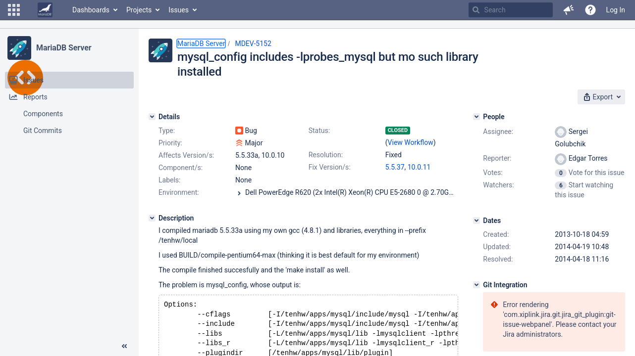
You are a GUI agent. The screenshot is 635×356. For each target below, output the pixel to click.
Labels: (169, 180)
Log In (615, 10)
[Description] (152, 218)
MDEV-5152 (253, 43)
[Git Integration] (476, 284)
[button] (14, 10)
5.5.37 (395, 167)
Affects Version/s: (186, 155)
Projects (139, 10)
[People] (476, 116)
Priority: (170, 143)
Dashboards (90, 10)
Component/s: (181, 168)
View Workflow (410, 142)
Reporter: (497, 158)
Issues (178, 10)
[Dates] (476, 220)
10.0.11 (419, 167)
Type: (167, 130)
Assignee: (498, 131)
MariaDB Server (63, 47)
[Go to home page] (45, 10)
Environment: (179, 192)
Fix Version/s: (330, 167)
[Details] (152, 116)
